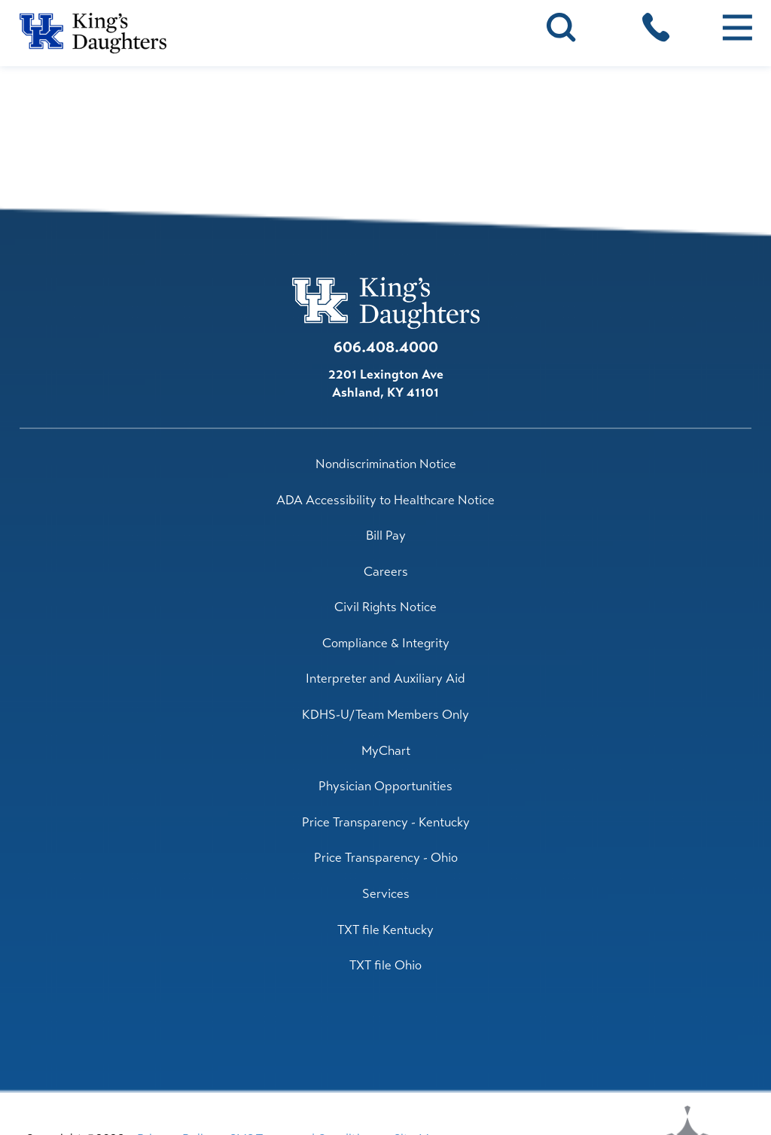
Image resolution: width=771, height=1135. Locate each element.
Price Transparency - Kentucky (386, 822)
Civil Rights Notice (385, 607)
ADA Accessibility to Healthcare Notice (385, 500)
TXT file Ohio (385, 965)
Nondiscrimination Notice (385, 464)
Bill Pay (386, 535)
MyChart (385, 751)
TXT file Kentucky (385, 930)
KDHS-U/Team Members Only (385, 715)
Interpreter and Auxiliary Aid (385, 678)
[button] (737, 27)
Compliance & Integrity (385, 643)
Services (386, 894)
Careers (386, 572)
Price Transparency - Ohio (386, 858)
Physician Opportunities (385, 786)
